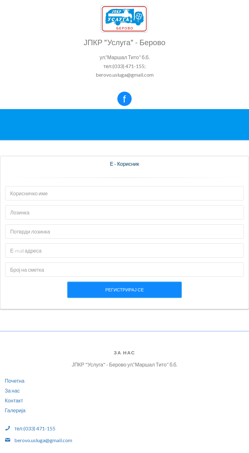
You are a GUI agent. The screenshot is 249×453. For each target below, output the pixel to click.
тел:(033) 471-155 (34, 428)
